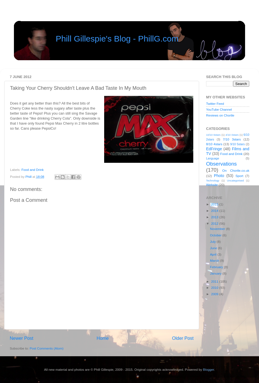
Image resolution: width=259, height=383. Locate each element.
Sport (239, 176)
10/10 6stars (213, 135)
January (216, 273)
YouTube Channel (219, 109)
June (214, 248)
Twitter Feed (215, 103)
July (213, 241)
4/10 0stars (232, 135)
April (214, 254)
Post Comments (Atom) (46, 348)
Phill (28, 176)
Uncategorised (235, 180)
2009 (215, 294)
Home (103, 338)
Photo (219, 175)
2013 (215, 217)
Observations (221, 164)
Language (212, 158)
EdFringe (214, 149)
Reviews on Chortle (220, 115)
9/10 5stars (237, 144)
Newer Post (21, 338)
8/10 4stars (214, 144)
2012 (215, 223)
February (217, 267)
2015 (215, 204)
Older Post (183, 338)
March (215, 260)
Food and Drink (32, 169)
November (218, 229)
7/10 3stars (232, 139)
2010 (215, 287)
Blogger (208, 369)
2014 (215, 210)
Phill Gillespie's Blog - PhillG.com (117, 38)
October (216, 235)
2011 (215, 281)
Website (212, 184)
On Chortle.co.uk (235, 170)
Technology (212, 180)
